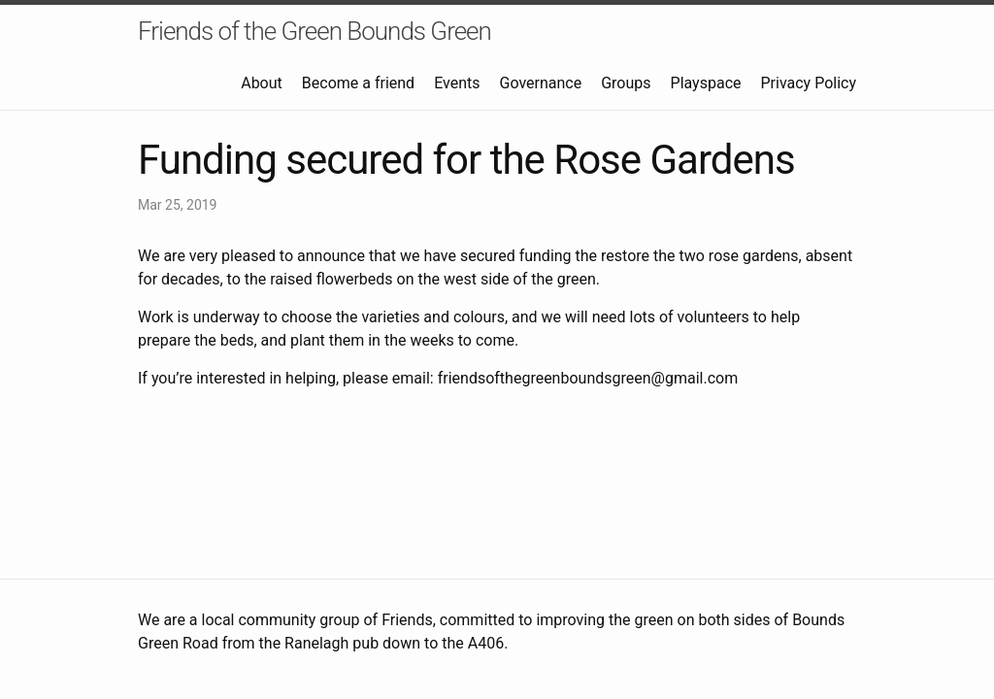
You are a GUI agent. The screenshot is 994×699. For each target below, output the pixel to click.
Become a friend (358, 83)
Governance (540, 83)
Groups (625, 83)
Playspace (706, 83)
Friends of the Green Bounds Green (314, 31)
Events (457, 83)
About (261, 83)
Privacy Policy (809, 83)
